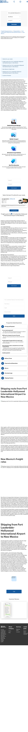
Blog (10, 632)
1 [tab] (11, 213)
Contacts (18, 631)
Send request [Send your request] (14, 188)
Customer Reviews (7, 75)
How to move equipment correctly (25, 632)
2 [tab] (12, 213)
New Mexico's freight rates (8, 69)
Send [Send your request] (14, 315)
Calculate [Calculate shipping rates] (14, 24)
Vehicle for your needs (8, 59)
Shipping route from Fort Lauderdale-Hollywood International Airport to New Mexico (13, 66)
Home (10, 630)
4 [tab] (16, 213)
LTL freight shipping (14, 210)
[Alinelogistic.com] (4, 1)
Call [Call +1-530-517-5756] (14, 591)
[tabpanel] (14, 202)
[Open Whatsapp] (20, 1)
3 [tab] (14, 213)
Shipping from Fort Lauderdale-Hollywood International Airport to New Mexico (12, 72)
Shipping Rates (18, 630)
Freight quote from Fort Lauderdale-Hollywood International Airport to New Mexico (13, 62)
